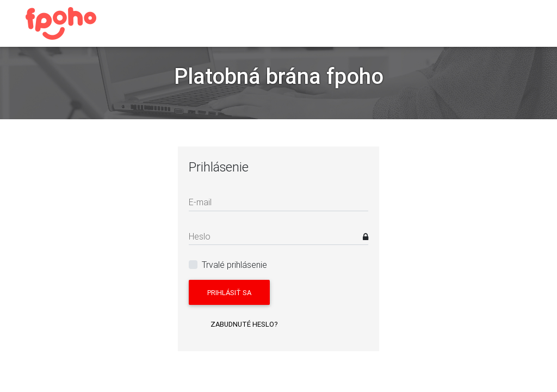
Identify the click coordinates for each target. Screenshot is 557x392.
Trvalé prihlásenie (234, 264)
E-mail (200, 202)
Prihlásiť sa (229, 292)
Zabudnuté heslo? (244, 324)
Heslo (200, 236)
